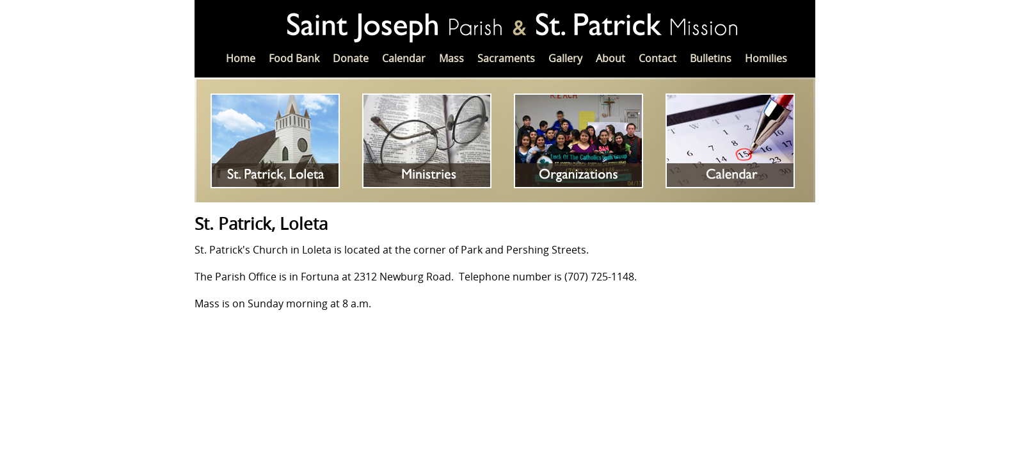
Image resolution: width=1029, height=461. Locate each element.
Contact (657, 59)
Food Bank (294, 59)
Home (240, 59)
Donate (351, 59)
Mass (451, 59)
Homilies (766, 59)
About (610, 59)
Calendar (404, 59)
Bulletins (710, 59)
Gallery (565, 59)
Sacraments (506, 59)
